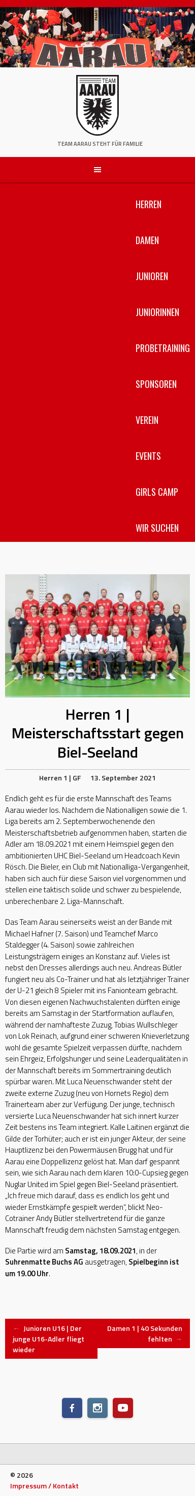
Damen (147, 240)
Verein (147, 419)
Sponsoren (156, 383)
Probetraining (163, 348)
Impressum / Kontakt (44, 1485)
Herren (148, 204)
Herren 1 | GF (60, 777)
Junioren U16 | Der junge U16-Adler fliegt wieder (48, 1339)
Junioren (152, 276)
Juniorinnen (157, 312)
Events (148, 455)
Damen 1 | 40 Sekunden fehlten (144, 1333)
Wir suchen (157, 527)
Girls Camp (157, 491)
